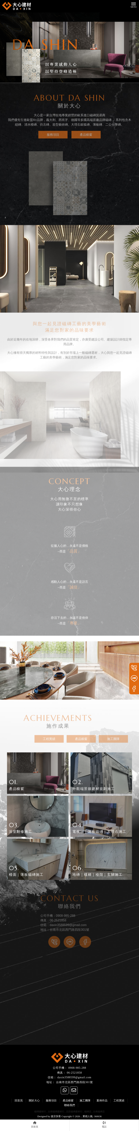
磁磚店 (87, 1111)
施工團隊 (119, 739)
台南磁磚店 (99, 1111)
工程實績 (55, 739)
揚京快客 (56, 1116)
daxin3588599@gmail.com (74, 1077)
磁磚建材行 (40, 1111)
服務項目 (53, 131)
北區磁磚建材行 (74, 1111)
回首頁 (19, 1100)
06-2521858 (74, 1072)
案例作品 (102, 1100)
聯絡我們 (69, 1105)
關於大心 (34, 1100)
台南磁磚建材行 (56, 1111)
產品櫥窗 (86, 131)
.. (81, 1116)
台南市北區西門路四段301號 (74, 1082)
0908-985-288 (77, 1067)
